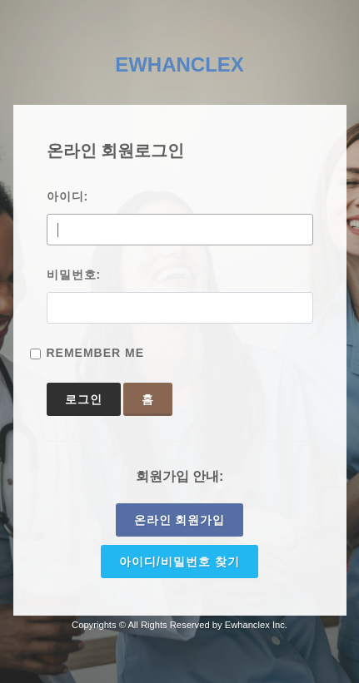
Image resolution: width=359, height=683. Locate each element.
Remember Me (96, 352)
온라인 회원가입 (180, 520)
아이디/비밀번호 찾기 (179, 561)
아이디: (68, 196)
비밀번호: (74, 274)
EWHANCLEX (179, 64)
